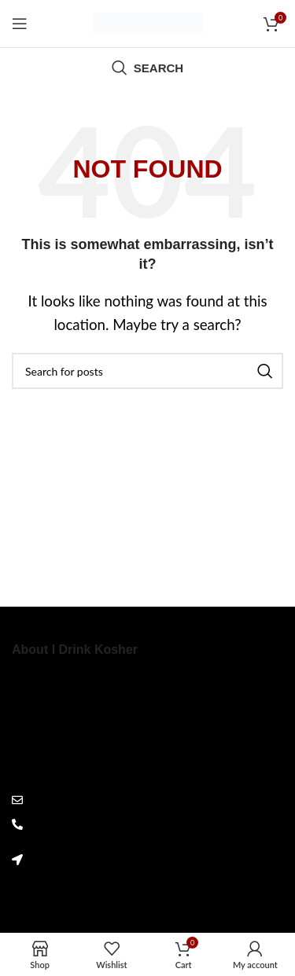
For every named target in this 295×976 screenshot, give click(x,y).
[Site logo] (148, 21)
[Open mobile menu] (19, 23)
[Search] (147, 67)
